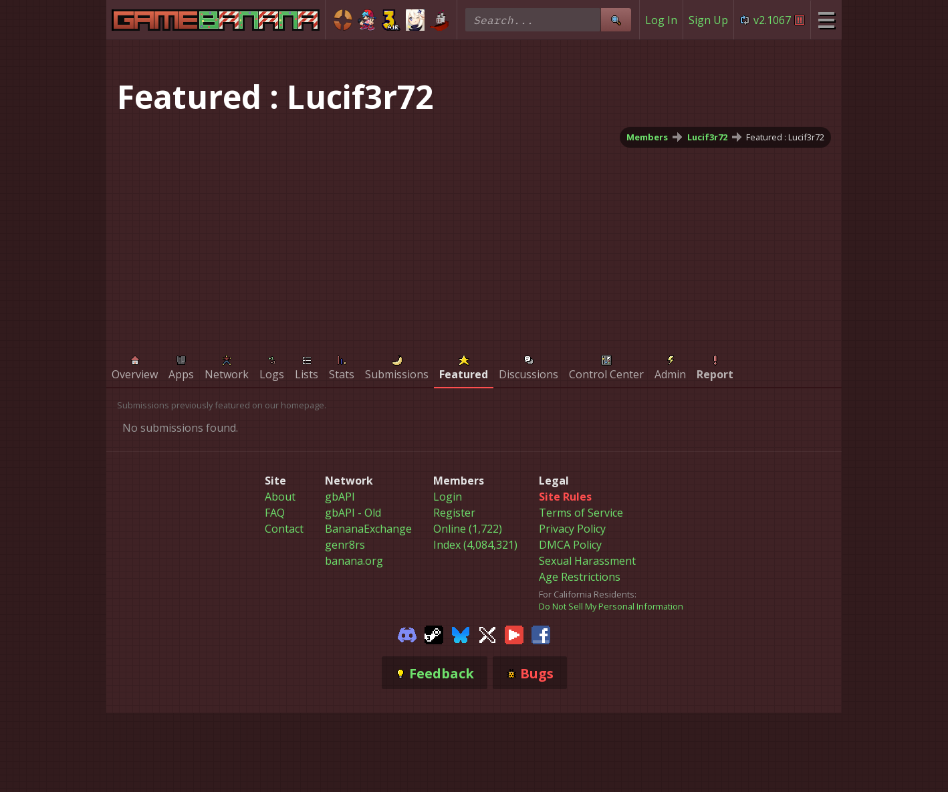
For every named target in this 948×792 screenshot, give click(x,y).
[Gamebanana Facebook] (541, 633)
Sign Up (708, 20)
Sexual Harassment (587, 560)
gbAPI (340, 496)
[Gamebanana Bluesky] (460, 633)
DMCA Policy (570, 544)
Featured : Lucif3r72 (785, 137)
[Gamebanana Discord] (407, 633)
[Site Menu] (826, 19)
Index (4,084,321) (475, 544)
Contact (284, 528)
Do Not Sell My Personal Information (611, 606)
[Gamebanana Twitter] (487, 633)
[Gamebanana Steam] (434, 633)
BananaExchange (368, 528)
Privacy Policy (572, 528)
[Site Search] (615, 19)
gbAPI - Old (353, 512)
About (280, 496)
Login (447, 496)
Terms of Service (581, 512)
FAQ (275, 512)
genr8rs (345, 544)
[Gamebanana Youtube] (514, 633)
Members (647, 137)
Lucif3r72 (707, 137)
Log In (661, 20)
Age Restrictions (579, 576)
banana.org (354, 560)
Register (454, 512)
